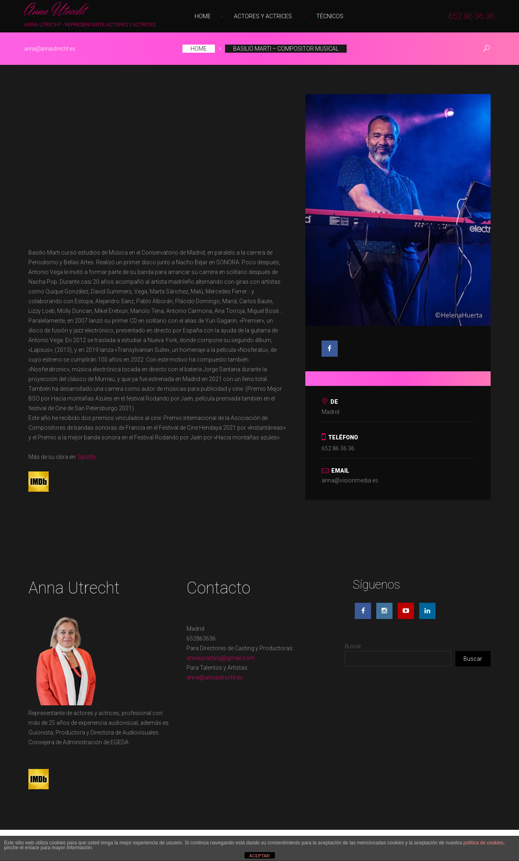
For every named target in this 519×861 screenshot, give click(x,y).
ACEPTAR (259, 855)
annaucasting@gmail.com (221, 658)
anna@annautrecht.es (49, 48)
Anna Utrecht (54, 11)
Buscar (353, 646)
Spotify (87, 457)
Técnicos (329, 16)
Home (203, 16)
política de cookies (483, 843)
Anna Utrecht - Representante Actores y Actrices (90, 24)
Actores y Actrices (263, 16)
